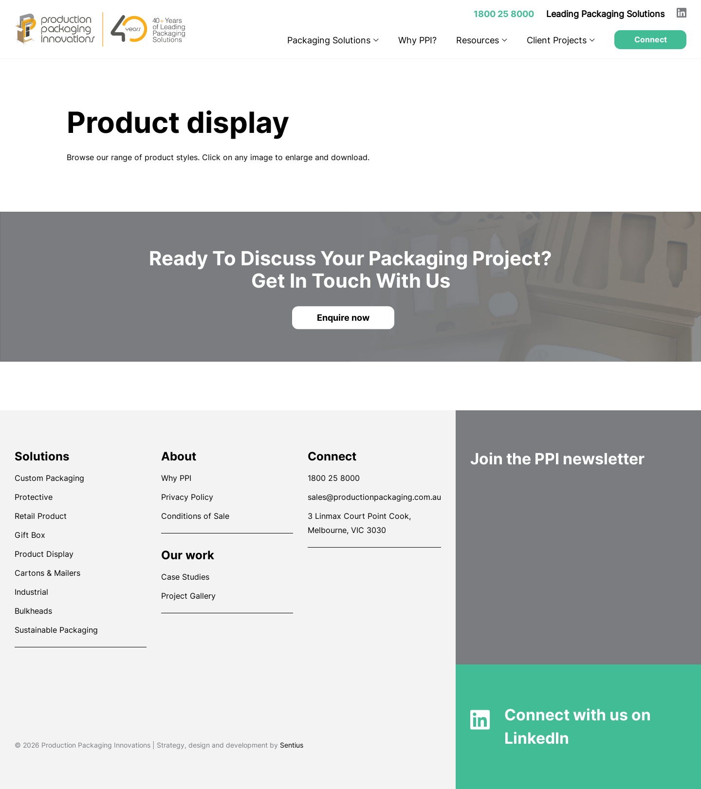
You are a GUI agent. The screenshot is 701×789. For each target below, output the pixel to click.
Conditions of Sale (195, 516)
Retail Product (41, 516)
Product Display (44, 554)
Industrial (31, 592)
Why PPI (176, 478)
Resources (481, 40)
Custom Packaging (49, 478)
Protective (34, 497)
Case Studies (185, 577)
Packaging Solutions (333, 40)
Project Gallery (188, 596)
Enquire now (343, 317)
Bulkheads (33, 611)
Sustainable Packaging (56, 630)
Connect (650, 39)
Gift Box (30, 535)
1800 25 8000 (334, 478)
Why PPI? (417, 40)
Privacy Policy (187, 497)
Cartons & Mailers (47, 573)
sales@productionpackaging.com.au (374, 497)
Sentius (291, 745)
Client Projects (561, 40)
